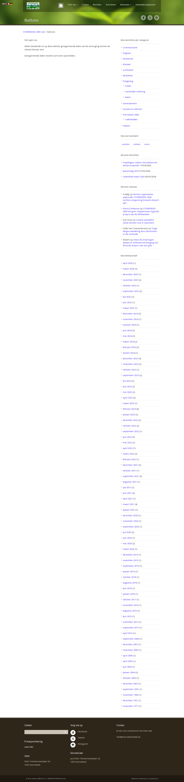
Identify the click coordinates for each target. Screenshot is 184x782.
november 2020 (130, 521)
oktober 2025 (129, 285)
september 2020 (131, 526)
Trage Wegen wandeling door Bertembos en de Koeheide (140, 231)
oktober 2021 (129, 470)
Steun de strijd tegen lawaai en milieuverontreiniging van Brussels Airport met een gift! (140, 242)
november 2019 (130, 560)
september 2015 (131, 627)
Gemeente (128, 58)
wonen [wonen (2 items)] (147, 144)
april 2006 (128, 655)
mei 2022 (127, 442)
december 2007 (130, 644)
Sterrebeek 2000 (131, 114)
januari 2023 (129, 414)
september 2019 (131, 566)
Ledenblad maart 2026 (134, 176)
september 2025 (131, 291)
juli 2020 (127, 532)
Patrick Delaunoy (131, 208)
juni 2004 (127, 667)
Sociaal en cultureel (132, 109)
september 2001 (131, 689)
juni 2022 (127, 437)
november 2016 (130, 605)
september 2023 (131, 375)
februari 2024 (129, 347)
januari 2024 (129, 353)
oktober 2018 (129, 577)
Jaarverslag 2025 (131, 171)
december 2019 (130, 554)
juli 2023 (127, 381)
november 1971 (130, 706)
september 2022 (131, 431)
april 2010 (128, 633)
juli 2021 (127, 487)
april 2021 (128, 498)
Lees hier (28, 747)
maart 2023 (128, 403)
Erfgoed (127, 53)
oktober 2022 (129, 425)
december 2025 (130, 274)
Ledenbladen (131, 119)
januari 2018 (129, 594)
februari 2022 (129, 459)
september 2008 (131, 639)
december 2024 (130, 313)
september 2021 (131, 476)
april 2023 (128, 397)
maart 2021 (128, 504)
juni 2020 (127, 538)
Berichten (97, 4)
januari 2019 (129, 571)
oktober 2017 (129, 599)
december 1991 (130, 700)
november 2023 (130, 364)
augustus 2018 (130, 582)
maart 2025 (128, 308)
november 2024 (130, 319)
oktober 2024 (129, 325)
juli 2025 (127, 297)
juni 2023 (127, 386)
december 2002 (130, 683)
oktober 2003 (129, 678)
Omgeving (128, 81)
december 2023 (130, 358)
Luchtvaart (128, 70)
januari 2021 (129, 510)
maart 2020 (128, 549)
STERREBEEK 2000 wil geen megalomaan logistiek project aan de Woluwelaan (141, 211)
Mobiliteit (128, 75)
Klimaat (127, 64)
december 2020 (130, 515)
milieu (128, 86)
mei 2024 (127, 336)
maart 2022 (128, 454)
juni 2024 (127, 330)
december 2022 (130, 420)
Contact (85, 4)
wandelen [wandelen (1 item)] (126, 144)
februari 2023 (129, 409)
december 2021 (130, 465)
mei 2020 (127, 543)
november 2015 (130, 622)
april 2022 (128, 448)
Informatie (125, 4)
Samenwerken (130, 103)
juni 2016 (127, 616)
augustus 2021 (130, 482)
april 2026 (128, 263)
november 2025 (130, 280)
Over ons (73, 4)
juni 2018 (127, 588)
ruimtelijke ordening (135, 91)
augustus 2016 (130, 611)
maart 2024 (128, 341)
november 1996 (130, 695)
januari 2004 (129, 672)
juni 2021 (127, 493)
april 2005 (128, 661)
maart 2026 (128, 269)
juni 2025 (127, 302)
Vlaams (126, 125)
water (128, 97)
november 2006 (130, 650)
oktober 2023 (129, 369)
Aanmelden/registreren (145, 4)
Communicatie (130, 47)
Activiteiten (111, 4)
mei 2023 (127, 392)
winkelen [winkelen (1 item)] (137, 144)
